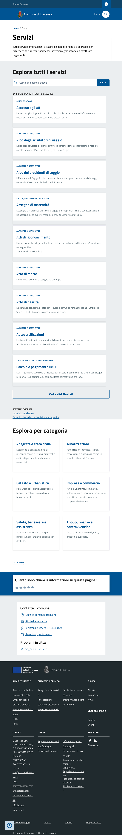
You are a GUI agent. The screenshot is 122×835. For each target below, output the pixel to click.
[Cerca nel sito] (104, 14)
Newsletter (93, 745)
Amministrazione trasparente (73, 762)
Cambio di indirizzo (23, 413)
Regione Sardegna (20, 4)
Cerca (103, 82)
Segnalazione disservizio (73, 773)
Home (16, 28)
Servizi (48, 822)
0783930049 (19, 760)
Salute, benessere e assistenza (32, 198)
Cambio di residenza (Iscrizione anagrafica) (36, 417)
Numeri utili (18, 810)
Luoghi (91, 720)
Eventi (91, 725)
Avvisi (91, 700)
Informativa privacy (72, 741)
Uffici (15, 724)
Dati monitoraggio (21, 822)
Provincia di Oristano (48, 751)
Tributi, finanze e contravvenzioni (34, 360)
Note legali (68, 746)
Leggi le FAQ (69, 767)
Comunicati (93, 695)
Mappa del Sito (93, 822)
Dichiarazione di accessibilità (73, 753)
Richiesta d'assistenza (73, 788)
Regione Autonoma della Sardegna (48, 744)
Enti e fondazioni (21, 700)
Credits (68, 822)
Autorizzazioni (24, 101)
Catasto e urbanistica (48, 704)
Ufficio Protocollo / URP (23, 798)
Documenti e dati (21, 695)
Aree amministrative (23, 690)
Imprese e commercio (48, 709)
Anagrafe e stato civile (28, 133)
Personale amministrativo (23, 712)
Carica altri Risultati (61, 394)
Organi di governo (21, 704)
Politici (16, 719)
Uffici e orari (18, 805)
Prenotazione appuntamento (73, 780)
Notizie (91, 690)
